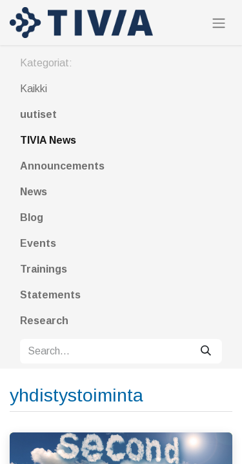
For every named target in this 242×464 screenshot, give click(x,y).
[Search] (206, 351)
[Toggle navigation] (218, 23)
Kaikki (33, 88)
